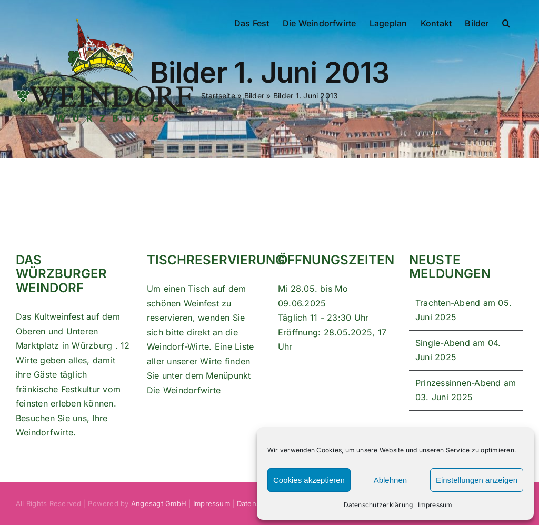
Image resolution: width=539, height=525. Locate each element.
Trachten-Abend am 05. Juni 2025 (463, 310)
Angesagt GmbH (158, 503)
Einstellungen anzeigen (476, 480)
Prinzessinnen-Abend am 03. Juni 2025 (465, 390)
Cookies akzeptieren (309, 480)
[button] (506, 22)
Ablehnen (390, 480)
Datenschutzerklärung (378, 505)
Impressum (435, 505)
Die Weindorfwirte (184, 390)
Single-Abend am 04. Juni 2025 (458, 350)
